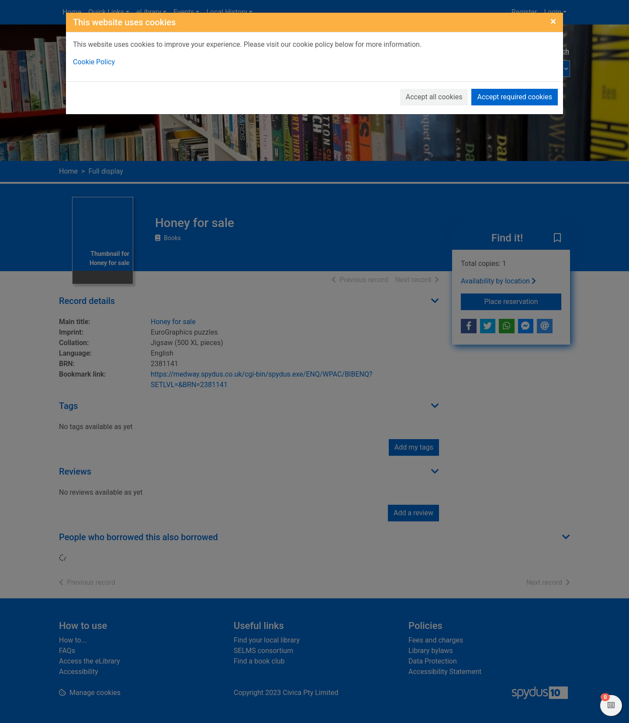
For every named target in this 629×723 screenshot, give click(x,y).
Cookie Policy (94, 62)
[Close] (553, 21)
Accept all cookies (434, 97)
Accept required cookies (514, 97)
